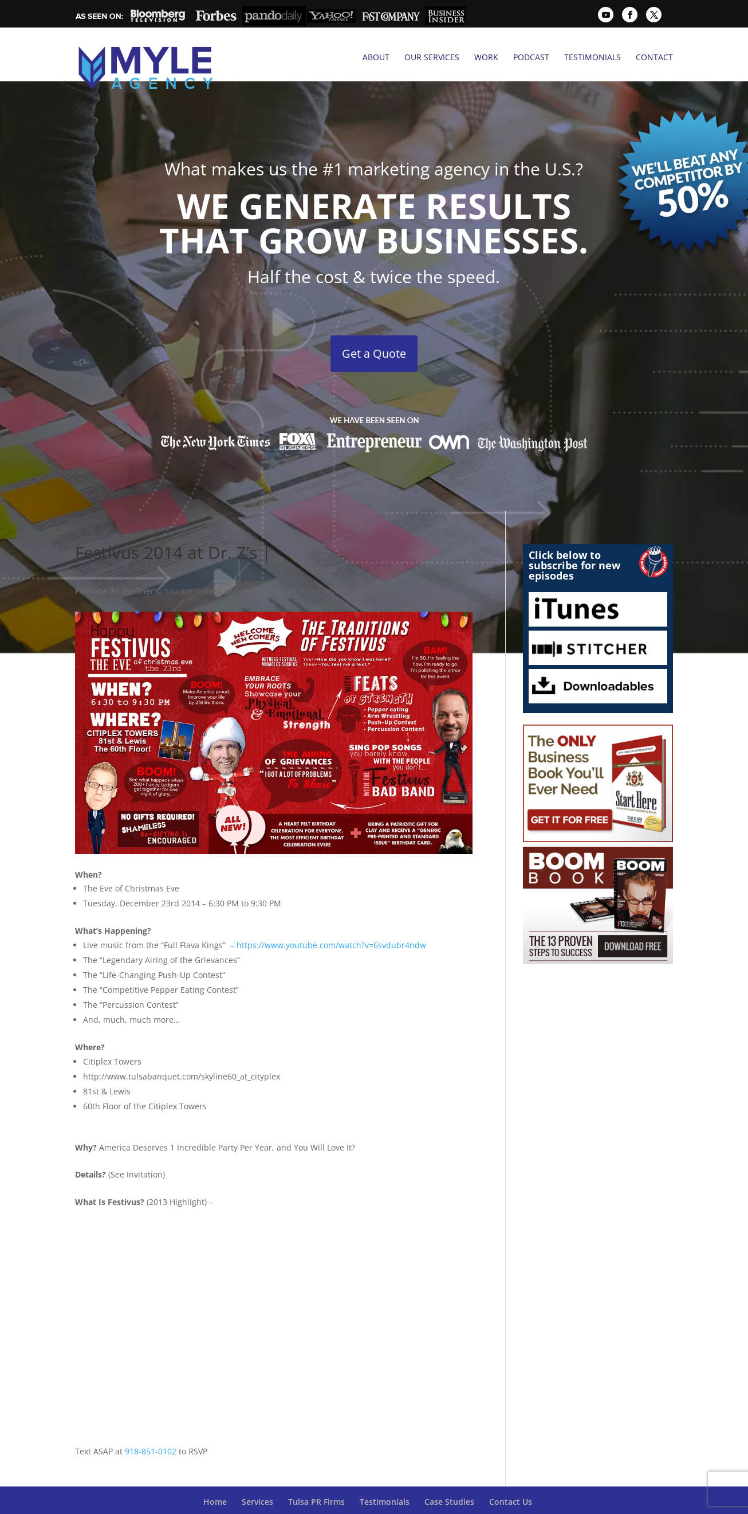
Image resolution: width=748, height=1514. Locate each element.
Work (486, 57)
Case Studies (449, 1475)
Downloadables (598, 660)
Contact (654, 57)
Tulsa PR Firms (316, 1475)
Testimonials (592, 57)
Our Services (431, 57)
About (376, 57)
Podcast (531, 57)
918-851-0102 (150, 1424)
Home (215, 1475)
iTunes (598, 583)
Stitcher (598, 622)
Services (257, 1475)
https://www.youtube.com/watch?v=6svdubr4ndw (331, 919)
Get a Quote (374, 327)
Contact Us (510, 1475)
